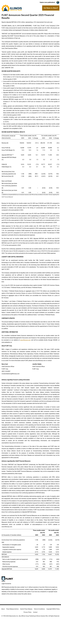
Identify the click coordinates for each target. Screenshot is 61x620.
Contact (35, 612)
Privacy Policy (27, 612)
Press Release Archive (12, 609)
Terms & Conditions (39, 609)
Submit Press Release (26, 609)
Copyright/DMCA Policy (53, 609)
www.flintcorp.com (25, 340)
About (3, 609)
